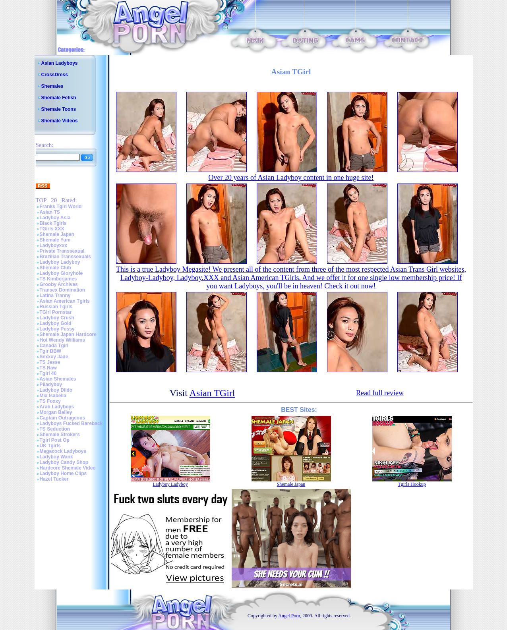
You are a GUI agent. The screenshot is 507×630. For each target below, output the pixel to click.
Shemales (52, 86)
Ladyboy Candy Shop (64, 462)
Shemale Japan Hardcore (68, 334)
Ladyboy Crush (57, 318)
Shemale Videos (59, 121)
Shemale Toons (58, 109)
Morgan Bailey (56, 412)
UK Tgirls (50, 445)
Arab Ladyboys (57, 407)
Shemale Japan (57, 234)
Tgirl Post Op (55, 440)
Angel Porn (289, 615)
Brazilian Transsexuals (65, 256)
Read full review (380, 393)
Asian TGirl (212, 393)
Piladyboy (51, 384)
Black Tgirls (53, 223)
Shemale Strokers (60, 434)
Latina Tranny (55, 295)
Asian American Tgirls (65, 301)
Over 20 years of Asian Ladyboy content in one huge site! (291, 178)
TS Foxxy (50, 401)
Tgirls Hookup (412, 484)
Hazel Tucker (54, 479)
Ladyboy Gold (56, 323)
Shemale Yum (55, 240)
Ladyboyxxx (53, 245)
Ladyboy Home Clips (63, 473)
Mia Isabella (53, 395)
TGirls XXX (52, 229)
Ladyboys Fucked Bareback (71, 423)
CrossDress (54, 74)
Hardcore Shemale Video (68, 468)
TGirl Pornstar (56, 312)
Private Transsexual (62, 251)
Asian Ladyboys (59, 63)
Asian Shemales (58, 379)
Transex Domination (62, 290)
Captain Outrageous (62, 418)
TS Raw (48, 368)
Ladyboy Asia (55, 217)
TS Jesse (50, 362)
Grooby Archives (59, 284)
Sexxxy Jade (54, 356)
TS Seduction (55, 429)
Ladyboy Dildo (56, 390)
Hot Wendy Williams (62, 340)
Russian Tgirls (56, 306)
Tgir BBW (51, 351)
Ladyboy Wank (56, 457)
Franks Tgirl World (61, 206)
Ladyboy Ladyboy (60, 262)
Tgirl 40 (48, 373)
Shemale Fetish (58, 97)
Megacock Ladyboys (63, 451)
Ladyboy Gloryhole (61, 273)
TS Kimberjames (58, 279)
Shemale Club (55, 268)
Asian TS (50, 212)
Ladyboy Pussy (57, 329)
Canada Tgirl (54, 345)
